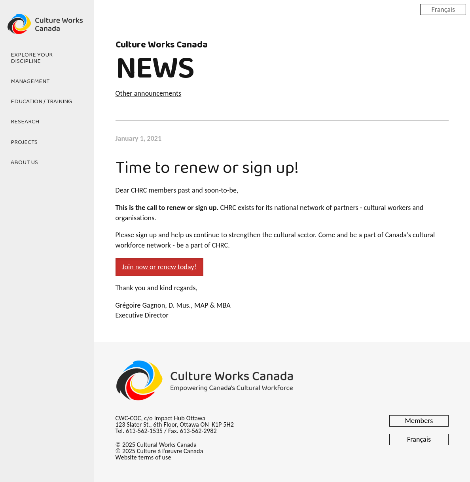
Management (30, 81)
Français (443, 9)
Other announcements (149, 93)
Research (25, 122)
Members (419, 420)
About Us (24, 162)
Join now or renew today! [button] (159, 267)
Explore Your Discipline (32, 58)
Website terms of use (143, 457)
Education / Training (41, 101)
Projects (24, 142)
